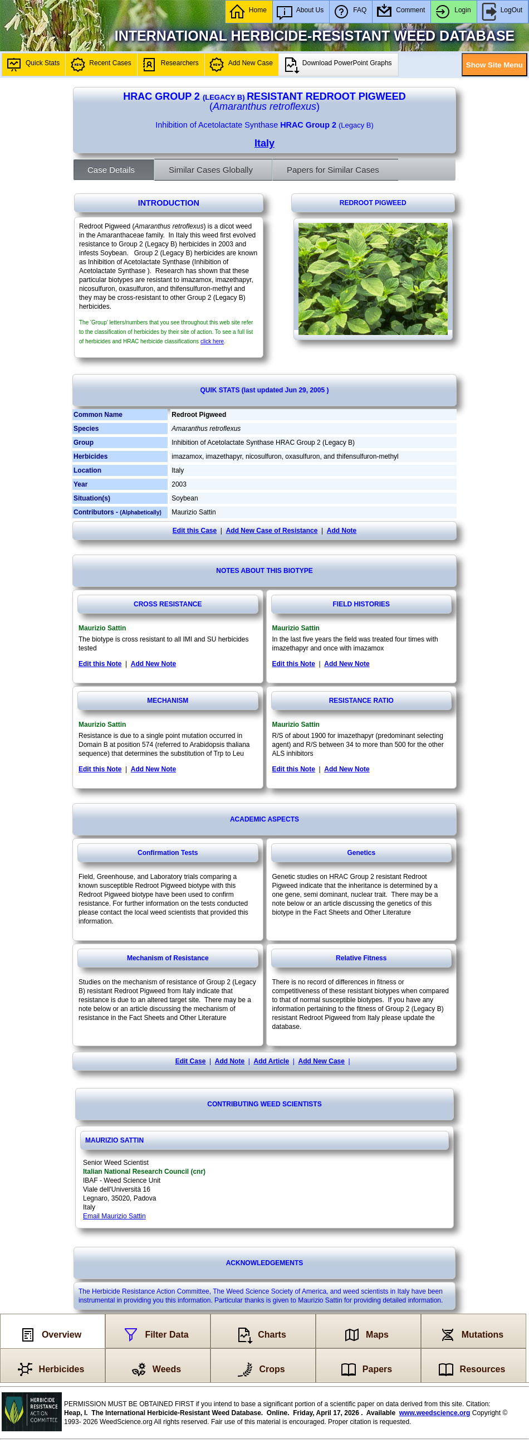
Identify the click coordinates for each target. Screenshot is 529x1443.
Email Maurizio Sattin (114, 1216)
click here (212, 341)
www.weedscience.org (435, 1413)
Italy (264, 143)
